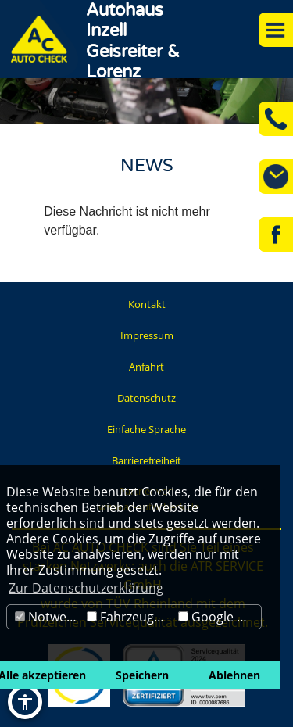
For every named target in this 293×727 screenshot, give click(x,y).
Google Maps (219, 616)
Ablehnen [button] (234, 675)
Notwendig (49, 616)
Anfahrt (146, 367)
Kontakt (147, 304)
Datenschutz (146, 398)
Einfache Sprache (146, 429)
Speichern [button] (142, 675)
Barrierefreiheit (146, 460)
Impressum (146, 335)
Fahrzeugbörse (130, 616)
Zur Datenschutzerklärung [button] (86, 587)
